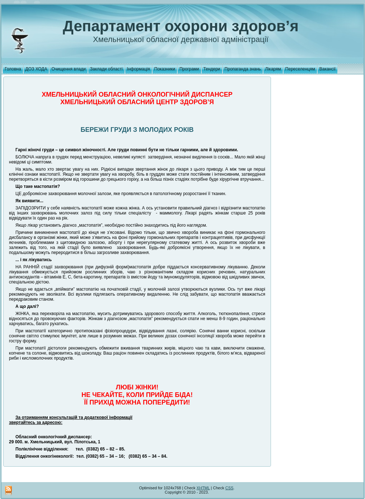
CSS (229, 488)
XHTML (203, 488)
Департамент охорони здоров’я (181, 26)
